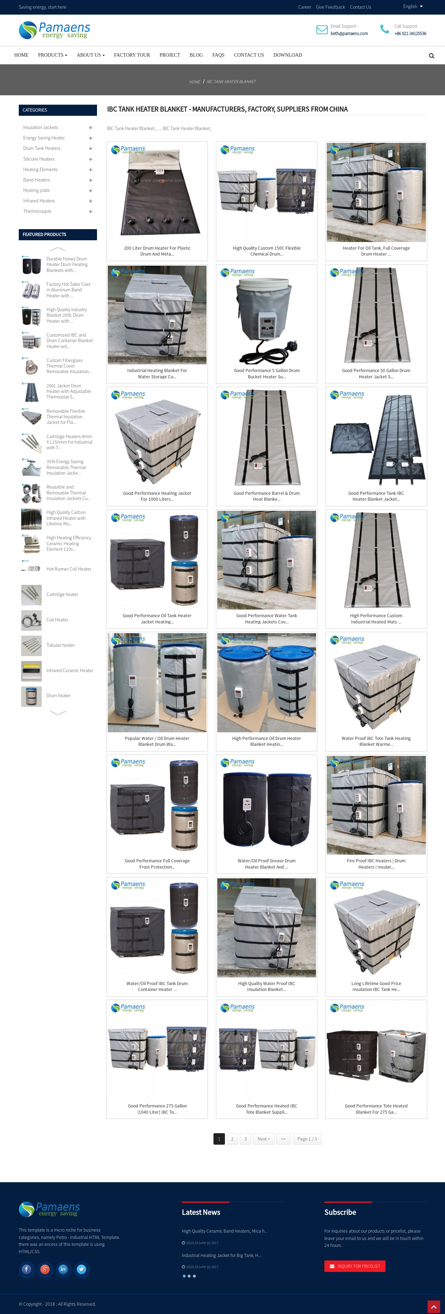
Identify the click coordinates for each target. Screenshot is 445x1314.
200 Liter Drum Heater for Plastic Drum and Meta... (157, 251)
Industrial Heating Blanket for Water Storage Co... (157, 373)
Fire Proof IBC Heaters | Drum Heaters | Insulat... (376, 863)
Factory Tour (132, 54)
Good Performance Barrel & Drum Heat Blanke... (267, 496)
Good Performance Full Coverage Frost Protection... (157, 863)
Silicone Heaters (39, 158)
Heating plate (36, 190)
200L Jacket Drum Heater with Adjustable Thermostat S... (69, 390)
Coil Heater (57, 619)
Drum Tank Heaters (41, 148)
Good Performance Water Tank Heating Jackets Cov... (266, 618)
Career (304, 6)
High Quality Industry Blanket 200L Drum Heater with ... (67, 314)
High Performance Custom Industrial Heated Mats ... (376, 618)
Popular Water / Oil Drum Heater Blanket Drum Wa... (157, 741)
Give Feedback (330, 6)
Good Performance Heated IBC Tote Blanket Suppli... (266, 1108)
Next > (264, 1138)
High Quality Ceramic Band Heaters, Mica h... (225, 1231)
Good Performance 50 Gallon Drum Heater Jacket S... (376, 373)
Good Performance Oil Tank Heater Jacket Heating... (157, 618)
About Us (91, 54)
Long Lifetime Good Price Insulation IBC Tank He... (376, 986)
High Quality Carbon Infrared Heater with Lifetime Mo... (66, 517)
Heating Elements (40, 169)
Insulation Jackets (40, 127)
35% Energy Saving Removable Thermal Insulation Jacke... (66, 466)
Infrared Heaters (39, 200)
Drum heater (59, 695)
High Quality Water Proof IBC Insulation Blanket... (266, 986)
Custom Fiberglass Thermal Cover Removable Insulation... (69, 365)
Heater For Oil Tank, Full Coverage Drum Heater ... (376, 251)
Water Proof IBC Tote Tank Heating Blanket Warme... (376, 741)
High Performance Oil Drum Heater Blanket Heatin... (266, 741)
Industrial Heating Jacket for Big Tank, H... (221, 1255)
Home (21, 54)
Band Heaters (36, 179)
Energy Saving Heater (44, 137)
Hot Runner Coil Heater (69, 568)
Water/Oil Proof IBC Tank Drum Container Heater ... (157, 986)
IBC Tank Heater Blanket (231, 80)
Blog (196, 54)
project (170, 54)
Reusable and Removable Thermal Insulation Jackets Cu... (69, 492)
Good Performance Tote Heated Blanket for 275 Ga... (376, 1108)
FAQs (218, 54)
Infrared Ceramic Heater (70, 669)
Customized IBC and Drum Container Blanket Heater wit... (70, 340)
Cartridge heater (62, 594)
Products (52, 54)
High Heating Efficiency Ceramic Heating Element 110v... (69, 542)
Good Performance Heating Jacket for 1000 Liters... (157, 496)
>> (283, 1138)
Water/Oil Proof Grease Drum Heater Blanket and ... (267, 863)
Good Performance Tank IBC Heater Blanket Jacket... (376, 496)
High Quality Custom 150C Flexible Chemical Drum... (267, 251)
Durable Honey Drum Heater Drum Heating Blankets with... (67, 264)
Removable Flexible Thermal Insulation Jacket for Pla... (66, 416)
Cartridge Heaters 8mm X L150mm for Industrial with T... (69, 441)
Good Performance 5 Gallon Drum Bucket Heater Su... (267, 373)
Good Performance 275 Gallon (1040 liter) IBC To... (157, 1108)
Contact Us (360, 6)
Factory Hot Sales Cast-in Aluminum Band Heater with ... (69, 289)
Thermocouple (37, 211)
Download (288, 54)
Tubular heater (61, 644)
